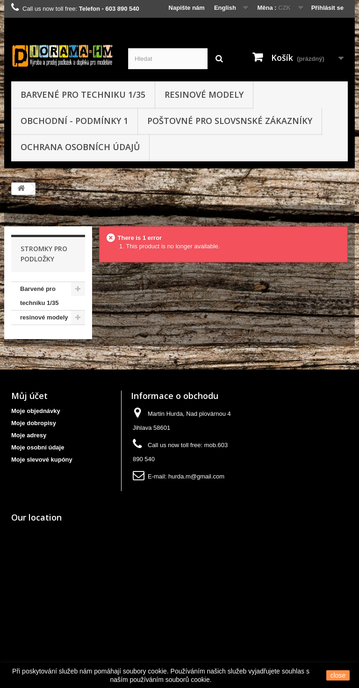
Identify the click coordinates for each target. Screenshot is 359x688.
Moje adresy (28, 435)
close (338, 675)
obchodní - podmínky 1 (74, 120)
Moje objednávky (35, 410)
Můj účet (29, 395)
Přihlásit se (327, 7)
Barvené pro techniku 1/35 (83, 94)
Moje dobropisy (33, 423)
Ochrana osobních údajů (80, 146)
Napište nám (187, 7)
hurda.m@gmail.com (196, 476)
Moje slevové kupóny (41, 459)
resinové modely (204, 94)
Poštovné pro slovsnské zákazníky (229, 120)
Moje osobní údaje (37, 447)
